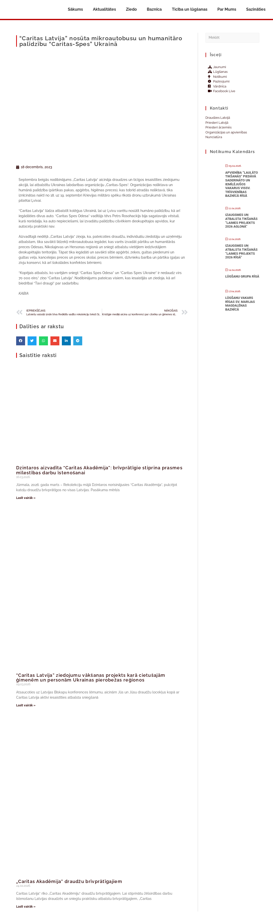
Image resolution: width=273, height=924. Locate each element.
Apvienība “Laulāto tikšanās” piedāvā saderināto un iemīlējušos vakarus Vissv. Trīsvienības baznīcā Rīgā (241, 184)
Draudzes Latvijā (217, 118)
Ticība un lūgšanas (189, 9)
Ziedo (131, 9)
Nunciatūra (213, 137)
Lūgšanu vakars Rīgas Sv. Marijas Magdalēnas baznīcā (240, 303)
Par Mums (226, 9)
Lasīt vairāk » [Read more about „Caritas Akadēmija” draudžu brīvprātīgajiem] (26, 906)
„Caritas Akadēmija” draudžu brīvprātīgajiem (69, 881)
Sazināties (256, 9)
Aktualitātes (104, 9)
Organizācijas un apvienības (226, 132)
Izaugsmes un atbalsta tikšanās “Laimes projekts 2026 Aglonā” (241, 220)
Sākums (75, 9)
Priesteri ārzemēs (218, 127)
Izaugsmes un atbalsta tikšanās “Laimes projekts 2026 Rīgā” (241, 251)
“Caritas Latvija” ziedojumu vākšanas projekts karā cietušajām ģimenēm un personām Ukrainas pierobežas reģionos (90, 678)
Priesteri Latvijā (216, 122)
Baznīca (154, 9)
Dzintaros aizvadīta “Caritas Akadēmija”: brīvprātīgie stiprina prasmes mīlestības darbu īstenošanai (99, 470)
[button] (20, 340)
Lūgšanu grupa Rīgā (242, 276)
